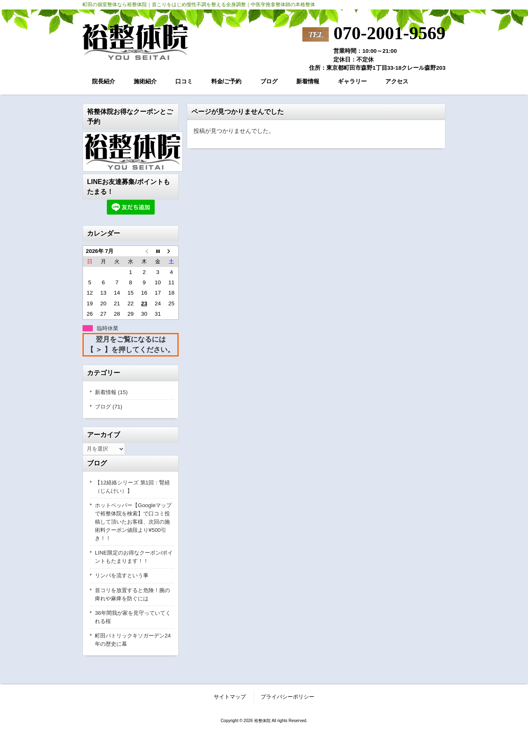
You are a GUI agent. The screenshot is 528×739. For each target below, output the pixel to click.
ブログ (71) (109, 407)
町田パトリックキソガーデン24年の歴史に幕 (133, 640)
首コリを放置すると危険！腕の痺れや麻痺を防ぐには (132, 594)
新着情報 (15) (111, 392)
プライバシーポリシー (287, 697)
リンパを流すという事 (121, 575)
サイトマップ (230, 697)
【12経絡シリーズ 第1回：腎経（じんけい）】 (132, 486)
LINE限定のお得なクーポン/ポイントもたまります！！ (134, 557)
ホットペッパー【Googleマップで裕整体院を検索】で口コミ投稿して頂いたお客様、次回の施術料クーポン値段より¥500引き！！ (133, 521)
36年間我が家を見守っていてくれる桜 (133, 617)
